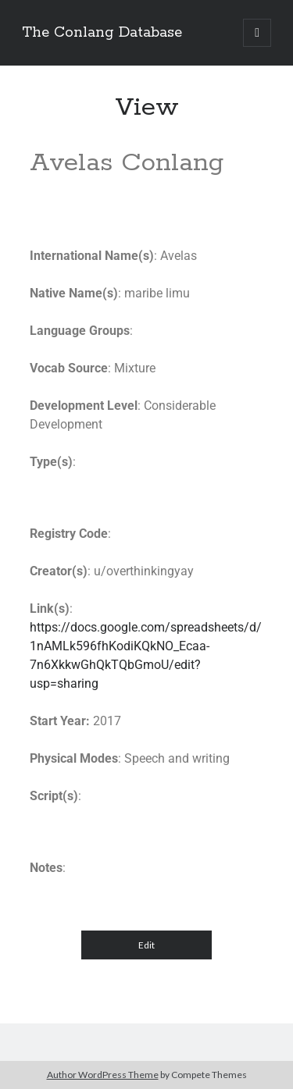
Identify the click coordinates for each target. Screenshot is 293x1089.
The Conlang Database (102, 32)
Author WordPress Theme (103, 1074)
